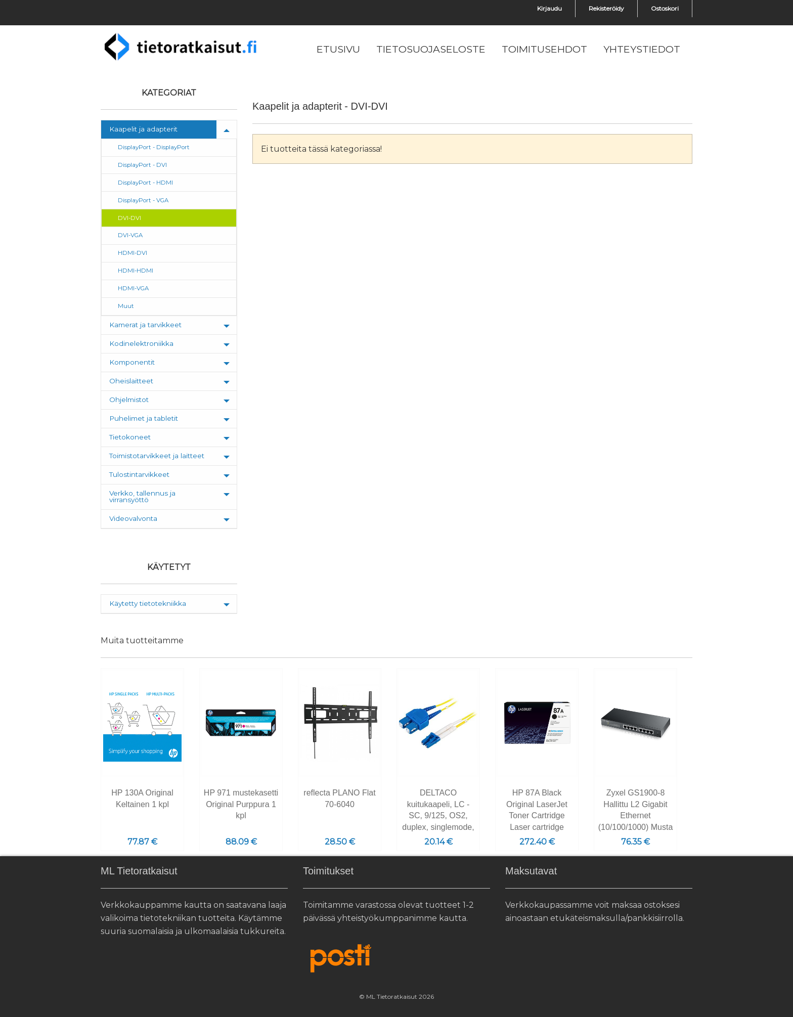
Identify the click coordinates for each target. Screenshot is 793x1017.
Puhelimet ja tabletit (143, 418)
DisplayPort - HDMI (145, 182)
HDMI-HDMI (135, 270)
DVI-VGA (130, 235)
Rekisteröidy (606, 8)
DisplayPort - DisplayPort (154, 147)
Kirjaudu (549, 8)
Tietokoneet (130, 437)
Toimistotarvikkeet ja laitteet (156, 456)
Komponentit (132, 362)
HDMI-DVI (132, 252)
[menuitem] (338, 49)
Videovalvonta (133, 518)
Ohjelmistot (129, 399)
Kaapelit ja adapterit (143, 129)
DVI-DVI (129, 218)
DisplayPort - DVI (142, 164)
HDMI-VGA (133, 288)
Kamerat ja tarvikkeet (145, 325)
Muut (126, 305)
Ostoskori (665, 8)
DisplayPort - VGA (143, 200)
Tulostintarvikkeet (139, 474)
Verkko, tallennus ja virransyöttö (142, 496)
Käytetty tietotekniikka (147, 603)
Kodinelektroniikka (141, 343)
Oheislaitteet (131, 381)
